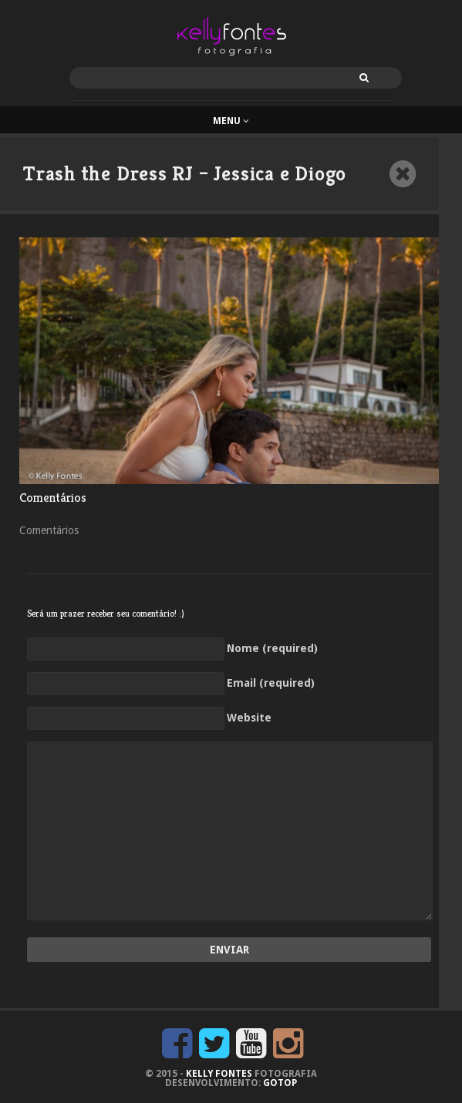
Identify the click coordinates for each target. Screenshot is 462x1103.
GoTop (280, 1083)
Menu (231, 121)
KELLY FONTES (219, 1073)
